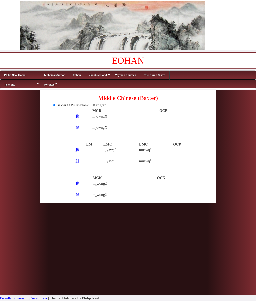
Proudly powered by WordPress (23, 298)
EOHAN (128, 61)
